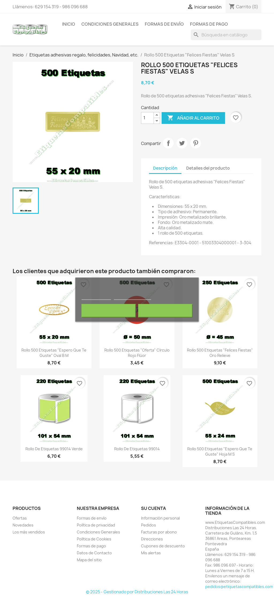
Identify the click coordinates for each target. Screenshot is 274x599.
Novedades (23, 525)
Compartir (168, 143)
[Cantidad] (147, 118)
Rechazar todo (109, 310)
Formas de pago (209, 24)
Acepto (165, 310)
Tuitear (182, 143)
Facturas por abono (159, 532)
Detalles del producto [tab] (208, 168)
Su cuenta (153, 508)
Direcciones (152, 538)
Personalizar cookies (132, 297)
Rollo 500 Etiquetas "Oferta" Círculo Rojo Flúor (137, 353)
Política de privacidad (96, 525)
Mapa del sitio (89, 559)
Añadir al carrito (193, 118)
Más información (96, 297)
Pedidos (148, 525)
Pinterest (195, 143)
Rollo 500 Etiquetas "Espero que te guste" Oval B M (53, 353)
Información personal (160, 518)
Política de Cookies (94, 538)
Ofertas (20, 518)
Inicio (68, 24)
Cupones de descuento (163, 545)
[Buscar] (226, 34)
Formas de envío (164, 24)
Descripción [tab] (165, 168)
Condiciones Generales (110, 24)
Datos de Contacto (94, 552)
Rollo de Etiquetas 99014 (137, 448)
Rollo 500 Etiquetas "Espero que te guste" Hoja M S (219, 451)
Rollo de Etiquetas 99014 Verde (54, 448)
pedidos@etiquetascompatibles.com (239, 586)
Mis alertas (151, 552)
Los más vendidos (29, 532)
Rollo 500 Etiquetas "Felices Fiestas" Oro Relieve (220, 353)
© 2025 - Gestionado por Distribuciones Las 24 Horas (137, 592)
